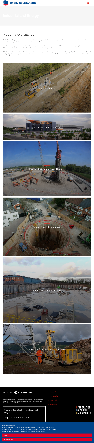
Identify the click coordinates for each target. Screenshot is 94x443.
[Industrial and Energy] (47, 88)
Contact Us (53, 392)
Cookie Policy (54, 396)
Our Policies (53, 404)
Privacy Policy (54, 400)
